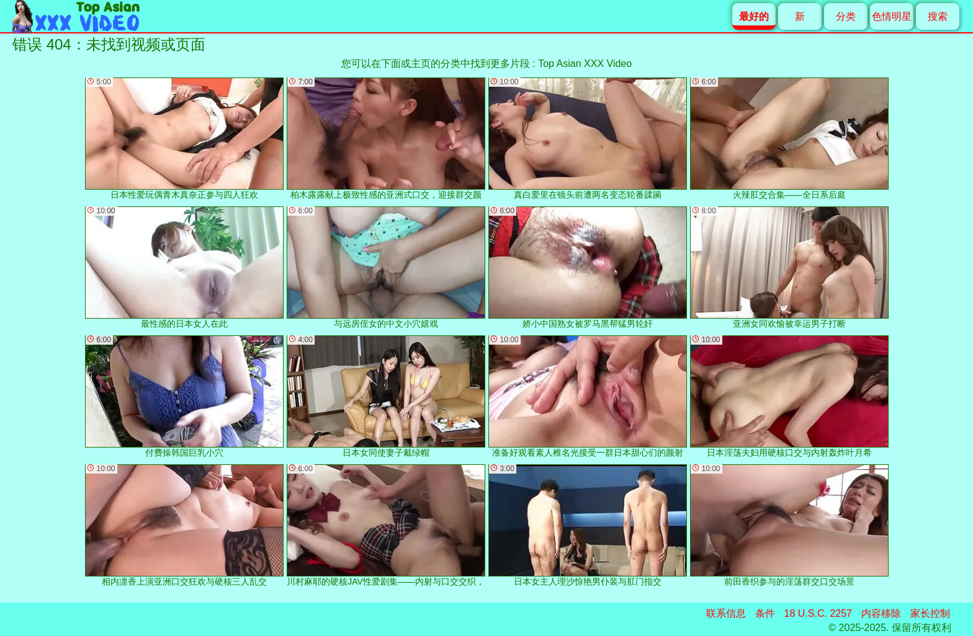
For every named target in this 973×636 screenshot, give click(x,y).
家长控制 (930, 613)
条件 (765, 613)
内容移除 (881, 613)
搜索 (938, 16)
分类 (846, 16)
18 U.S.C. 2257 (818, 613)
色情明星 (892, 16)
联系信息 (726, 613)
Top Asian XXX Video (585, 63)
